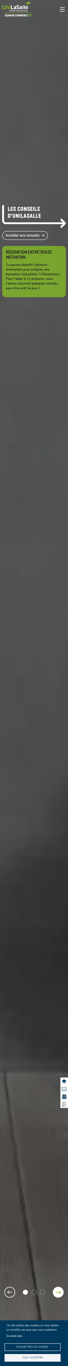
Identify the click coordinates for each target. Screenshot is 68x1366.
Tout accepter (32, 1357)
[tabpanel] (34, 683)
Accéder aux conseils (22, 235)
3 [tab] (42, 1292)
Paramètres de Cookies (32, 1347)
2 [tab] (34, 1292)
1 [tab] (25, 1292)
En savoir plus (14, 1335)
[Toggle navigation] (62, 9)
